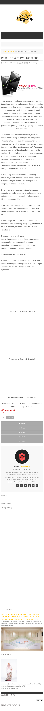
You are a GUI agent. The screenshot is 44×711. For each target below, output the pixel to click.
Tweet (22, 423)
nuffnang (11, 51)
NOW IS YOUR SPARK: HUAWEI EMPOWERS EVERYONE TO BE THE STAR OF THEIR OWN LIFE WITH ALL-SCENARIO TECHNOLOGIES (20, 616)
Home (4, 51)
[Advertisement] (22, 583)
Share (22, 428)
